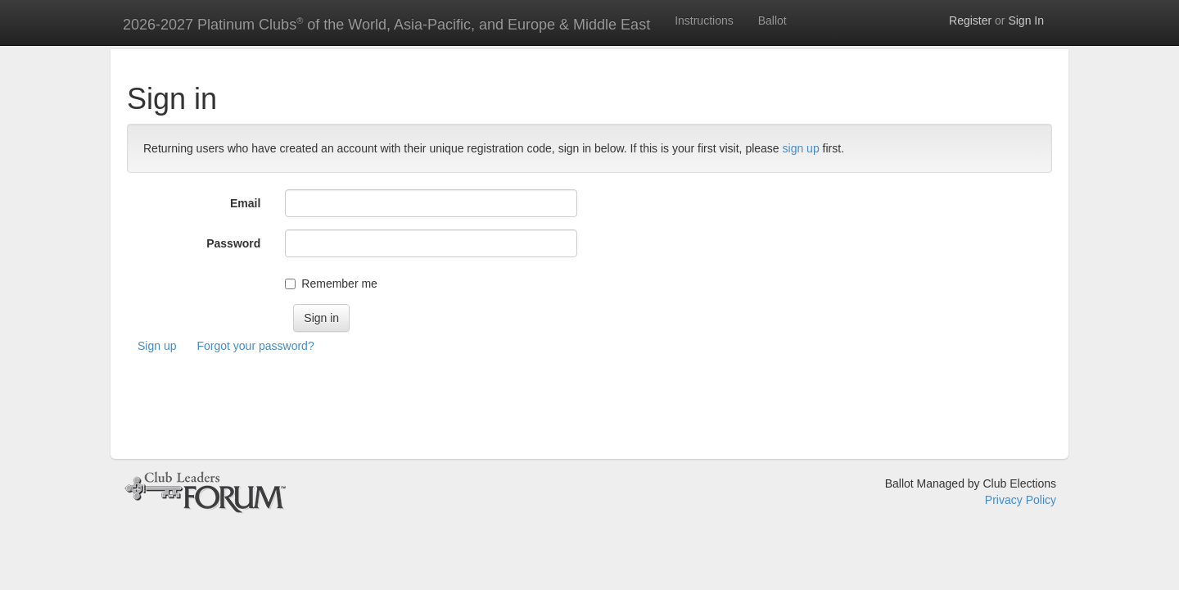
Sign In (1026, 20)
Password (233, 243)
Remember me (339, 283)
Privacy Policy (1020, 499)
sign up (801, 148)
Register (970, 20)
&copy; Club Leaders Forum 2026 (205, 491)
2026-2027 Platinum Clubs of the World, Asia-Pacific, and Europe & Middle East (386, 24)
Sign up (157, 345)
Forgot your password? (255, 345)
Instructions (704, 20)
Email (245, 203)
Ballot (772, 20)
